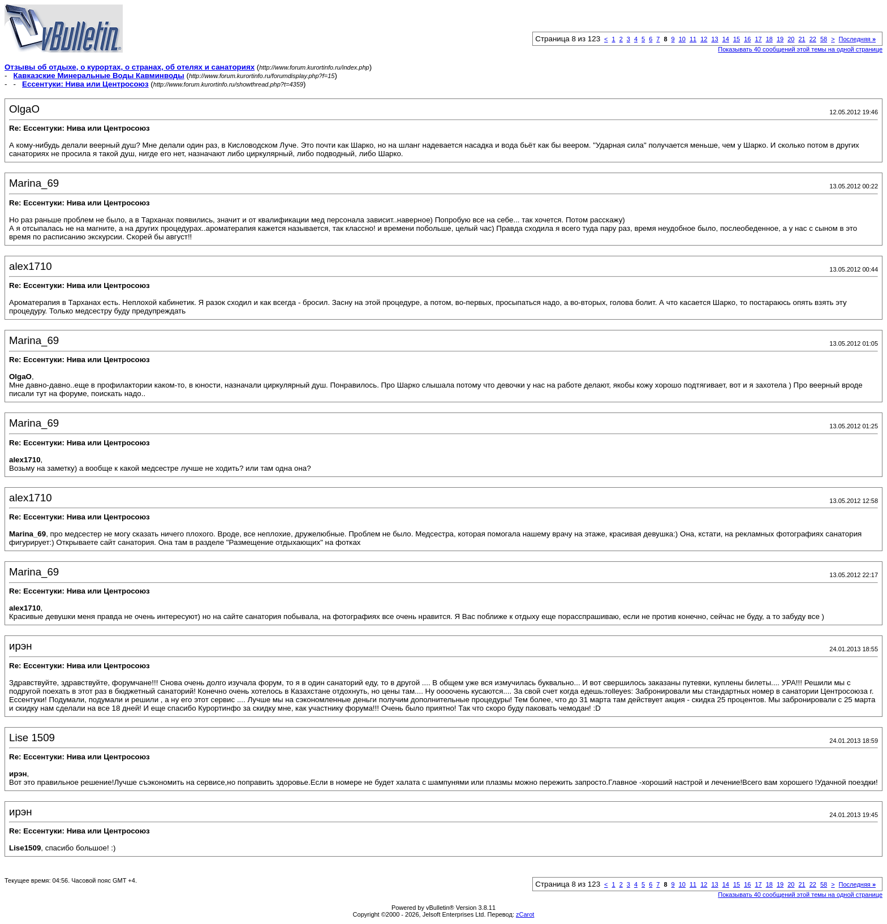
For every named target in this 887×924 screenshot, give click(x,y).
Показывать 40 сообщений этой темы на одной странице (800, 49)
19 (780, 39)
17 (758, 39)
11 (693, 39)
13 (714, 39)
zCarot (525, 914)
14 (725, 39)
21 (801, 39)
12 (703, 39)
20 (790, 39)
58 (823, 39)
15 (736, 39)
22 (813, 39)
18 (769, 39)
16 (747, 39)
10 (682, 39)
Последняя (857, 39)
